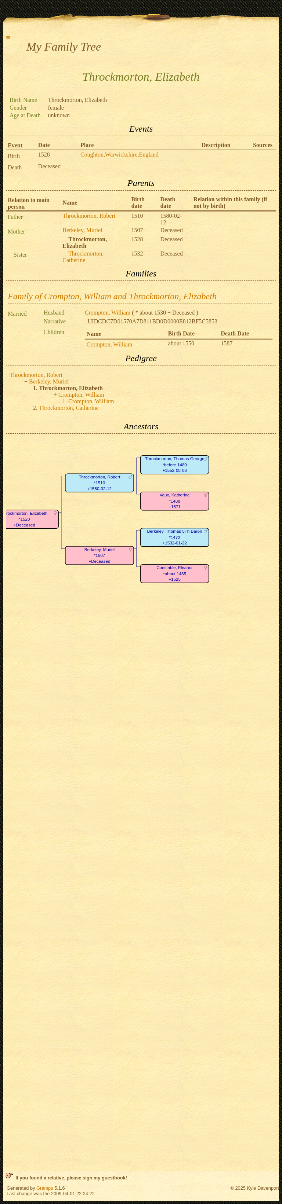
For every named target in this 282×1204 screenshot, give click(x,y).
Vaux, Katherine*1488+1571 (175, 501)
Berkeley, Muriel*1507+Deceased (99, 555)
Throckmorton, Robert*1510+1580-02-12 (99, 482)
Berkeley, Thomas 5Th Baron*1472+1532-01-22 (174, 537)
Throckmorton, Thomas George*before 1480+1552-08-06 (175, 464)
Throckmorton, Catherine (83, 256)
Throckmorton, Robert (88, 216)
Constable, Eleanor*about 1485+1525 (174, 573)
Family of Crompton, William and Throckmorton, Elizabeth (112, 296)
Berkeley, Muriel (82, 230)
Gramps (44, 1188)
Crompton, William (107, 312)
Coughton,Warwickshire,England (119, 154)
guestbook (114, 1178)
